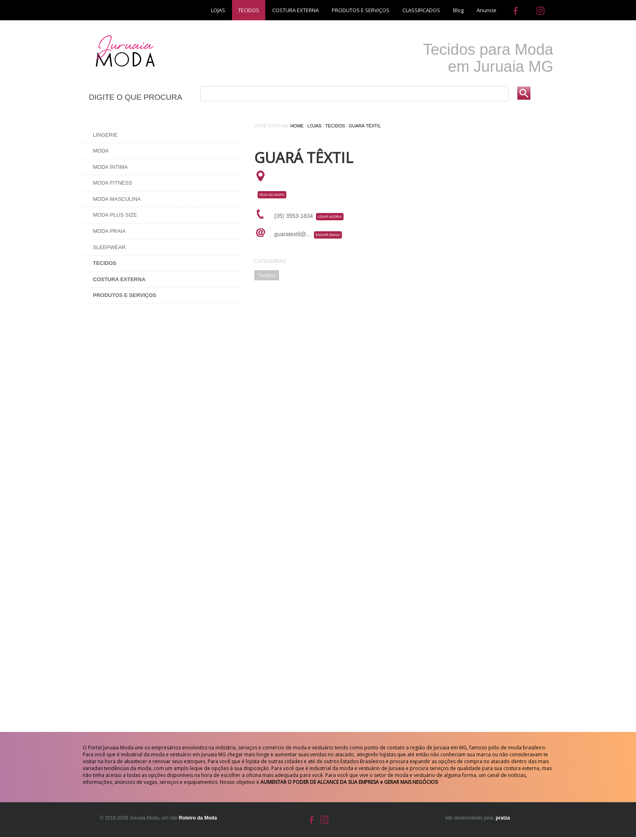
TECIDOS (248, 10)
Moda (101, 151)
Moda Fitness (112, 183)
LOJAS (218, 10)
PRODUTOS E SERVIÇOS (360, 10)
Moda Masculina (117, 199)
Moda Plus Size (115, 215)
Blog (458, 10)
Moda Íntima (110, 167)
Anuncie (486, 10)
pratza (503, 818)
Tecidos (335, 125)
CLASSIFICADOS (421, 10)
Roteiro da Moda (198, 818)
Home (297, 125)
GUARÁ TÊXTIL (365, 125)
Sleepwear (109, 247)
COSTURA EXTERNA (295, 10)
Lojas (314, 125)
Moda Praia (109, 231)
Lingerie (105, 135)
